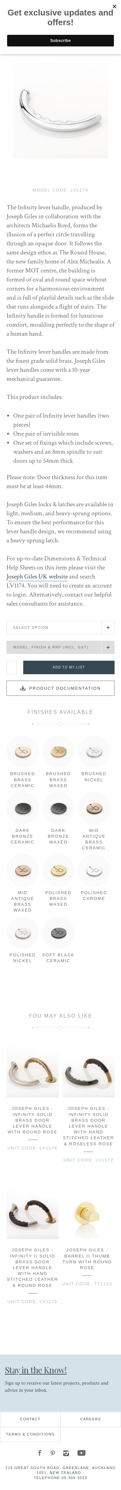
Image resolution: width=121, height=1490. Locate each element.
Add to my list (69, 667)
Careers (90, 1419)
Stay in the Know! (36, 1369)
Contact (30, 1419)
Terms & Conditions (30, 1434)
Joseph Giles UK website (37, 576)
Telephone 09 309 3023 (60, 1478)
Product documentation (65, 688)
